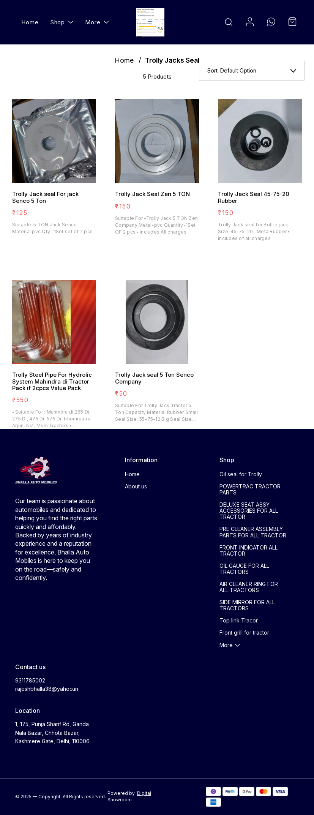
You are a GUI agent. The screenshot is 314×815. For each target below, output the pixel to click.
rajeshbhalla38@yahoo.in (46, 688)
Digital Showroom (129, 796)
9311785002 (30, 680)
